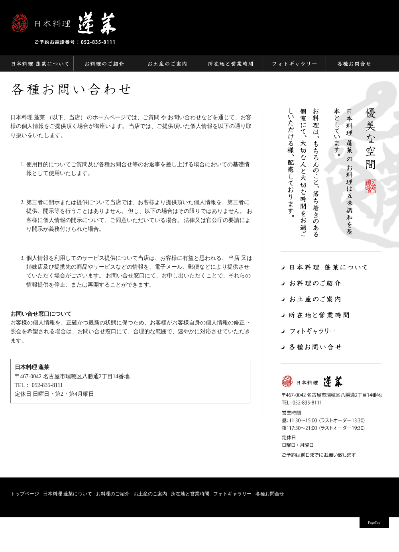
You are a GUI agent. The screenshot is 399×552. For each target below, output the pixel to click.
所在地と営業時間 (190, 494)
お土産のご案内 (150, 494)
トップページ (24, 494)
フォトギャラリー (232, 494)
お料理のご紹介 (113, 494)
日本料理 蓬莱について (67, 494)
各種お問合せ (270, 494)
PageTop (374, 522)
